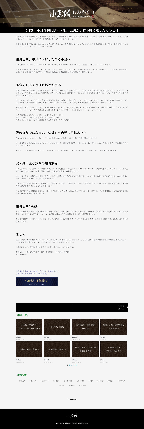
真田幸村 (80, 381)
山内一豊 (82, 385)
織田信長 (56, 381)
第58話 (18, 360)
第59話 (102, 337)
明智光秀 (22, 381)
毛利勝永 (61, 385)
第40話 (18, 337)
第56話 (74, 360)
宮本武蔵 (122, 381)
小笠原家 (44, 381)
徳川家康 (100, 381)
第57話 (46, 360)
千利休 (90, 381)
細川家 (111, 381)
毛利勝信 (72, 385)
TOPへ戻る (72, 399)
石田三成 (33, 381)
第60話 (74, 337)
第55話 (102, 360)
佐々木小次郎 (68, 381)
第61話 (46, 337)
